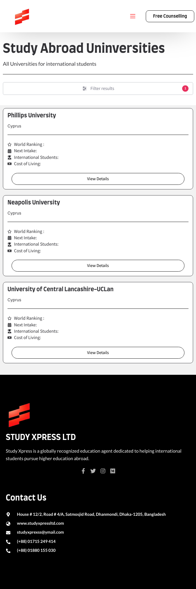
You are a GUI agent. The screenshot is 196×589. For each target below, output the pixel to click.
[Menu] (133, 16)
